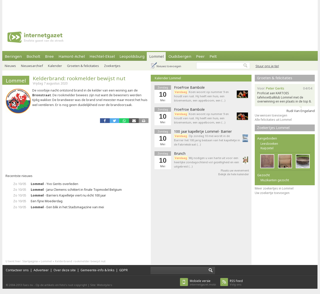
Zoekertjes (112, 66)
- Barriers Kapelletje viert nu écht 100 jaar (68, 195)
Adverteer (41, 270)
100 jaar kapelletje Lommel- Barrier (203, 131)
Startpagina (30, 261)
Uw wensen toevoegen (271, 115)
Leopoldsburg (132, 56)
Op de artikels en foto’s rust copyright (61, 285)
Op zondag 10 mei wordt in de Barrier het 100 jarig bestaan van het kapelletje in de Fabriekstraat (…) (207, 140)
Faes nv (28, 285)
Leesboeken (269, 144)
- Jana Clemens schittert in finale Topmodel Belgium (76, 189)
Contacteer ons (17, 270)
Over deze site (65, 270)
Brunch (180, 153)
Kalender (55, 66)
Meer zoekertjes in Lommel (274, 188)
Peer (200, 56)
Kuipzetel (267, 148)
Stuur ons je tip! (267, 66)
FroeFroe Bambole (189, 87)
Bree (49, 56)
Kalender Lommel (168, 78)
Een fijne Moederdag (46, 201)
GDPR (123, 270)
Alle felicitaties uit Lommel (273, 120)
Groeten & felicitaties (83, 66)
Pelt (213, 56)
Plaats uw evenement (235, 170)
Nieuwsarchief (32, 66)
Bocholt (33, 56)
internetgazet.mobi (203, 282)
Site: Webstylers (101, 285)
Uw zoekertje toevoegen (272, 193)
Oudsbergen (179, 56)
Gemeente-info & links (97, 270)
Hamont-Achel (71, 56)
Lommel (156, 56)
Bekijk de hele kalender (233, 174)
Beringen (13, 56)
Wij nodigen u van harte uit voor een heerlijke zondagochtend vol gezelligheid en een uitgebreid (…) (206, 162)
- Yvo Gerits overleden (54, 184)
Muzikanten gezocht (274, 180)
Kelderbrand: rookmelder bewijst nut (79, 78)
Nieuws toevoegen (168, 66)
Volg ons (236, 282)
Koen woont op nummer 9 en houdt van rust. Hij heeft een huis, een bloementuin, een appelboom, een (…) (201, 96)
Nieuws (10, 66)
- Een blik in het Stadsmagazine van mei (67, 207)
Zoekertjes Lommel (273, 127)
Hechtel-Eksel (102, 56)
